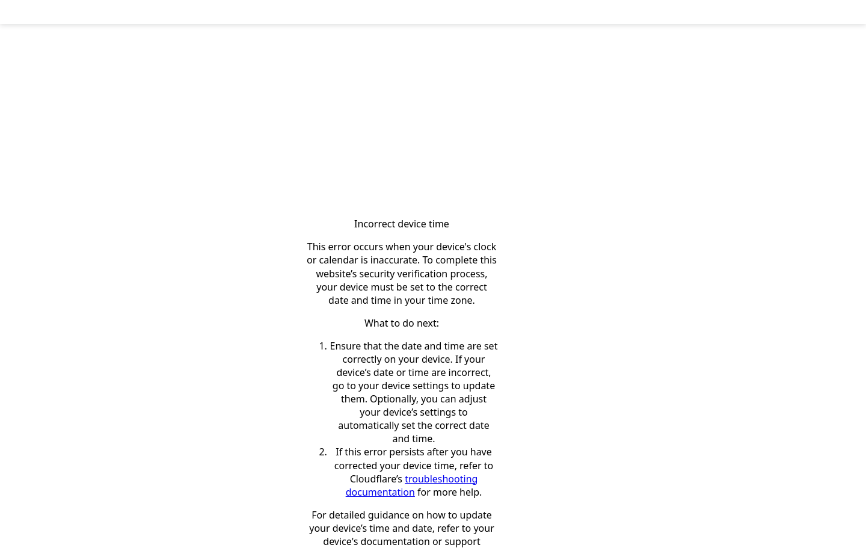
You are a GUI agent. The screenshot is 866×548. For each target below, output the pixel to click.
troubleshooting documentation (412, 485)
